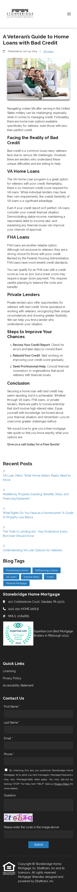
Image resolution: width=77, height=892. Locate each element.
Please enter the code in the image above (31, 827)
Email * (8, 738)
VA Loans (48, 51)
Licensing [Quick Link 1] (9, 671)
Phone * (9, 754)
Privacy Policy (62, 783)
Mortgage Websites (31, 876)
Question (10, 795)
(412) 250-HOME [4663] (23, 609)
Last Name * (12, 722)
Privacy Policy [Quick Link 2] (12, 678)
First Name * (12, 706)
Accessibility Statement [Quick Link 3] (18, 685)
